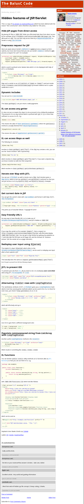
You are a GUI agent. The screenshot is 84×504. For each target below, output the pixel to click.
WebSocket (77, 70)
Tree (73, 65)
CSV (63, 37)
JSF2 (62, 49)
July (62, 124)
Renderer (63, 59)
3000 (60, 79)
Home (29, 495)
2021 (60, 92)
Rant (73, 58)
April (62, 128)
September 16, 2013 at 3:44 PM (11, 488)
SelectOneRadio (74, 60)
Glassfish (73, 43)
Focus (68, 43)
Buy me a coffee (70, 23)
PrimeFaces (62, 58)
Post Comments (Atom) (18, 499)
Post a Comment (7, 491)
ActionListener (62, 32)
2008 (60, 141)
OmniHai (76, 53)
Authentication (77, 32)
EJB (59, 42)
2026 (60, 81)
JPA (73, 47)
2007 (60, 143)
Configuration (69, 36)
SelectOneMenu (65, 60)
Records (78, 58)
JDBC (69, 47)
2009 (60, 139)
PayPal (69, 25)
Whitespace (68, 71)
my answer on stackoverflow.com (23, 24)
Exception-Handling (69, 41)
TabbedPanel (73, 64)
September (64, 120)
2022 (60, 90)
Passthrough (64, 55)
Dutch (68, 40)
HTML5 (62, 44)
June (62, 126)
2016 (60, 103)
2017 (60, 100)
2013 (60, 109)
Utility (59, 68)
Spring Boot (75, 62)
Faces (59, 43)
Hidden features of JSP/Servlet (24, 18)
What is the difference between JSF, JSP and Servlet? (71, 135)
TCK (79, 64)
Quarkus (69, 58)
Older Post (52, 495)
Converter (77, 36)
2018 (60, 98)
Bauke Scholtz (72, 13)
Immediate (71, 45)
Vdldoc (60, 70)
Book (59, 34)
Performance (73, 55)
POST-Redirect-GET (74, 56)
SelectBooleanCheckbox (73, 59)
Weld (64, 71)
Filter (64, 43)
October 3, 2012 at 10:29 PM (10, 464)
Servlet (11, 432)
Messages (69, 51)
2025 (60, 83)
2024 (60, 86)
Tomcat (68, 65)
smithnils (5, 479)
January (63, 130)
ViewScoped (68, 70)
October (63, 117)
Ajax (70, 32)
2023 (60, 88)
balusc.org (77, 20)
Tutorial (77, 65)
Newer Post (5, 495)
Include (76, 44)
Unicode (62, 67)
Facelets (78, 42)
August (63, 122)
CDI (63, 34)
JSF (78, 46)
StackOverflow (19, 432)
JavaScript (62, 47)
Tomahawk (61, 65)
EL (63, 42)
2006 (60, 145)
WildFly (74, 71)
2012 (60, 111)
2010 (60, 115)
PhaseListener (63, 56)
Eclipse (77, 40)
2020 (60, 94)
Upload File (70, 67)
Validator (66, 68)
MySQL (75, 51)
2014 (60, 107)
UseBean (77, 67)
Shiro (69, 62)
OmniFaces (66, 53)
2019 (60, 96)
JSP (7, 432)
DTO (63, 40)
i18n (66, 44)
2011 (60, 113)
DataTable (61, 38)
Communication (70, 34)
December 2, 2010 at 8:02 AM (10, 452)
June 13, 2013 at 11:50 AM (9, 476)
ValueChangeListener (75, 68)
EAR (73, 40)
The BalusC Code (17, 3)
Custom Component (71, 37)
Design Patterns (70, 38)
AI (67, 32)
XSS (19, 269)
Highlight (79, 43)
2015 (60, 105)
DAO (78, 37)
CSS (60, 37)
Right (4, 467)
